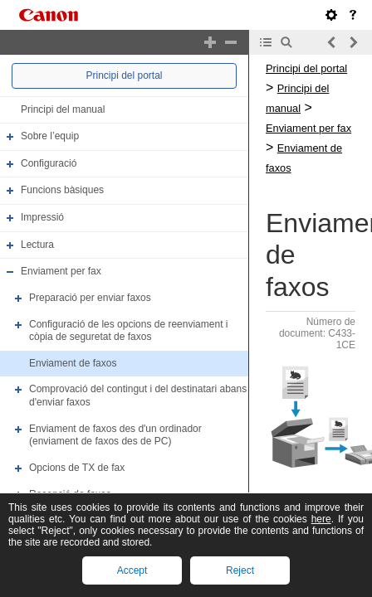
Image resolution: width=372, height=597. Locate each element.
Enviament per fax (61, 271)
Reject (240, 570)
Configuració (48, 163)
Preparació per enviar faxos (90, 297)
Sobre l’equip (50, 136)
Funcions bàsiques (62, 191)
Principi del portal (124, 75)
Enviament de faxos (72, 363)
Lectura (37, 244)
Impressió (42, 217)
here (321, 519)
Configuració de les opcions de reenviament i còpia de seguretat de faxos (128, 330)
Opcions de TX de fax (77, 467)
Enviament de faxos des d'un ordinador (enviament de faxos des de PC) (115, 435)
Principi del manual (63, 109)
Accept (132, 570)
